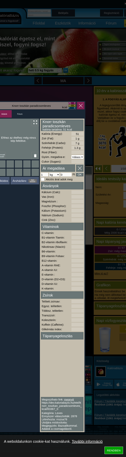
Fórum (20, 114)
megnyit (69, 399)
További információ (87, 441)
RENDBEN (113, 450)
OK (80, 174)
